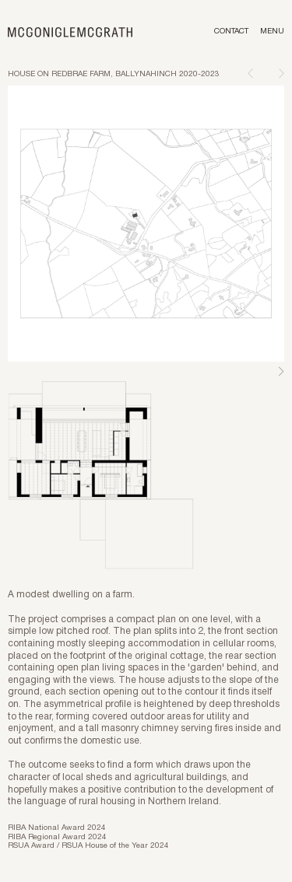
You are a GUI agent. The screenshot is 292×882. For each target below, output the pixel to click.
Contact (231, 31)
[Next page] (281, 73)
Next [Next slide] (281, 371)
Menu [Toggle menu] (272, 31)
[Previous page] (250, 73)
